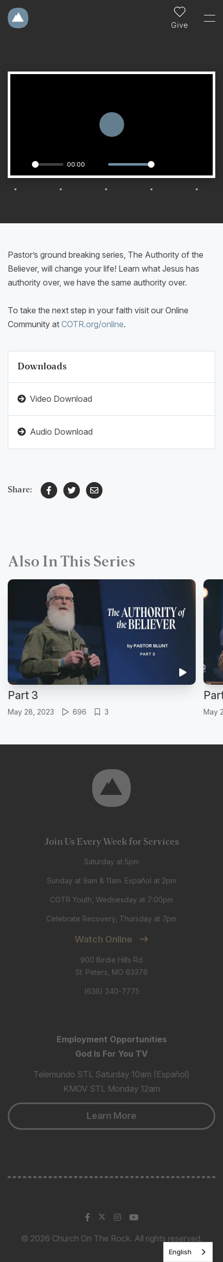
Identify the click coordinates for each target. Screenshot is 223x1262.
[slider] (47, 164)
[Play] (21, 164)
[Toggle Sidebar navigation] (205, 18)
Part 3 (23, 695)
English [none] (180, 1252)
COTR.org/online (92, 324)
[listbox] (188, 1252)
